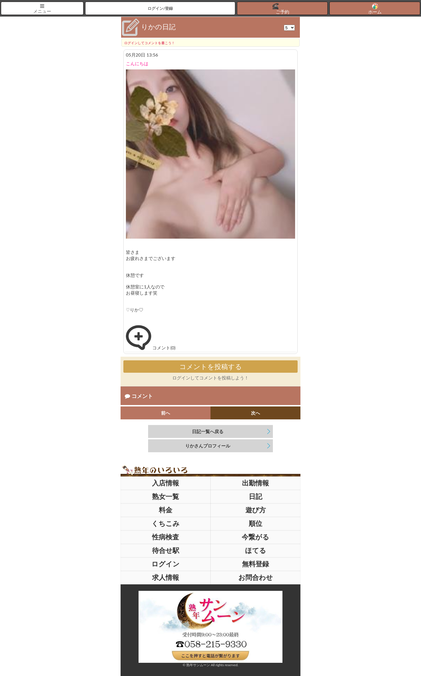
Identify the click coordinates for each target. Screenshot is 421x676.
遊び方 (255, 510)
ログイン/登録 (160, 8)
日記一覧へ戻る (207, 431)
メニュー (42, 11)
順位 (255, 523)
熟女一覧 (165, 496)
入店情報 (165, 483)
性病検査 (165, 537)
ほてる (255, 550)
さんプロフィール (207, 445)
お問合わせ (255, 577)
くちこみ (165, 523)
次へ (255, 412)
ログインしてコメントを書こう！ (149, 43)
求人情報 (165, 577)
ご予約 (282, 11)
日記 (255, 496)
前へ (165, 412)
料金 (165, 510)
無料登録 (255, 564)
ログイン (165, 564)
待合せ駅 (165, 550)
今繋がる (255, 537)
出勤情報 (255, 483)
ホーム (375, 11)
